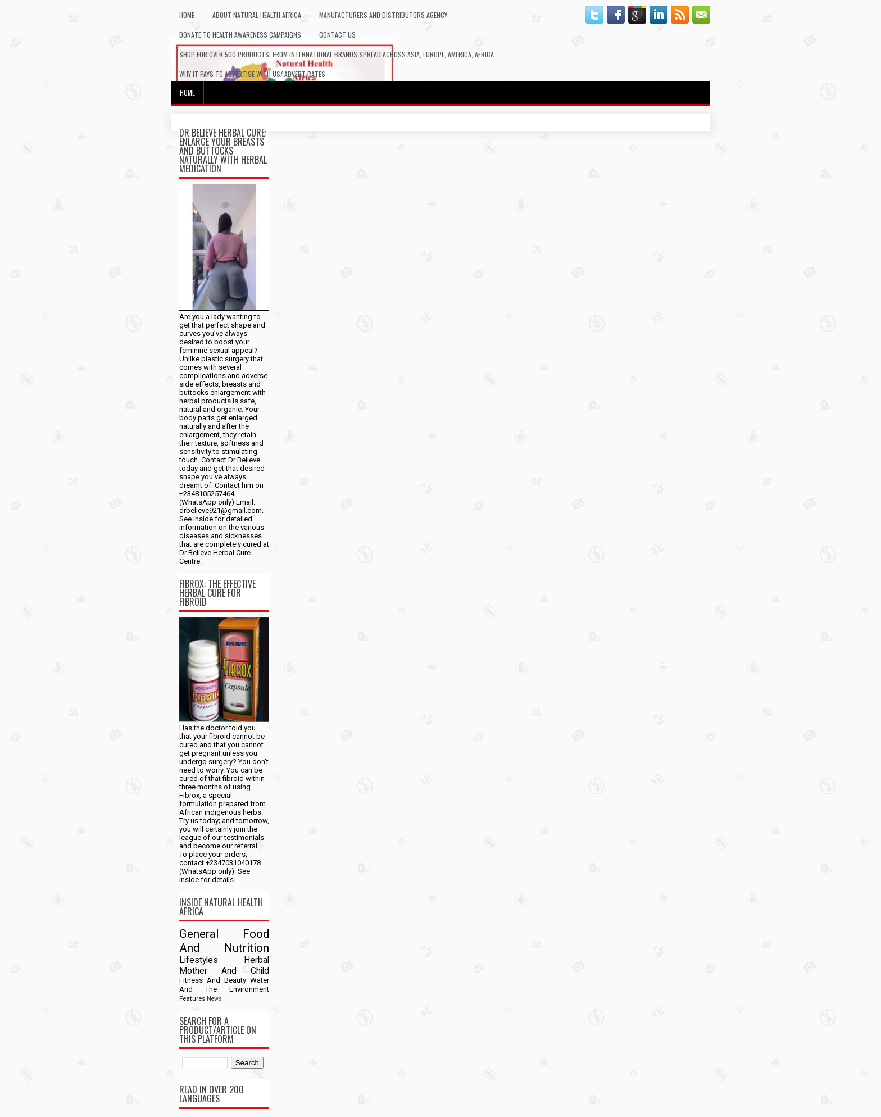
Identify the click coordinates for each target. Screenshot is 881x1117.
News (214, 998)
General (199, 934)
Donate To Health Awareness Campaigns (240, 34)
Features (192, 998)
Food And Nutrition (224, 941)
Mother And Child (224, 971)
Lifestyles (198, 960)
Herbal (256, 960)
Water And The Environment (224, 984)
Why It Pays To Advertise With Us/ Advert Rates (252, 74)
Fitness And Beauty (212, 980)
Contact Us (337, 34)
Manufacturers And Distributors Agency (383, 15)
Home (186, 15)
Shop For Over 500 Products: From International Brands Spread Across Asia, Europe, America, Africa (336, 54)
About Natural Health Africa (256, 15)
